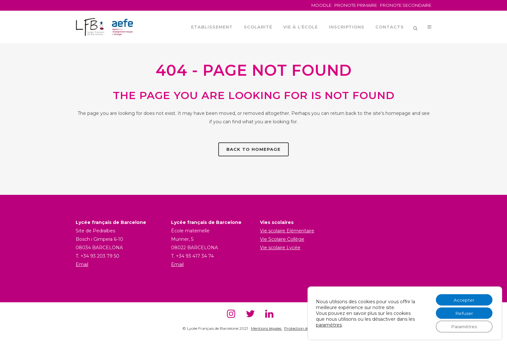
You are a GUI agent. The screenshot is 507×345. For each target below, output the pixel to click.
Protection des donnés (304, 328)
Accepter (463, 299)
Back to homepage (253, 149)
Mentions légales (266, 328)
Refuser (463, 313)
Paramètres (463, 326)
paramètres (329, 325)
